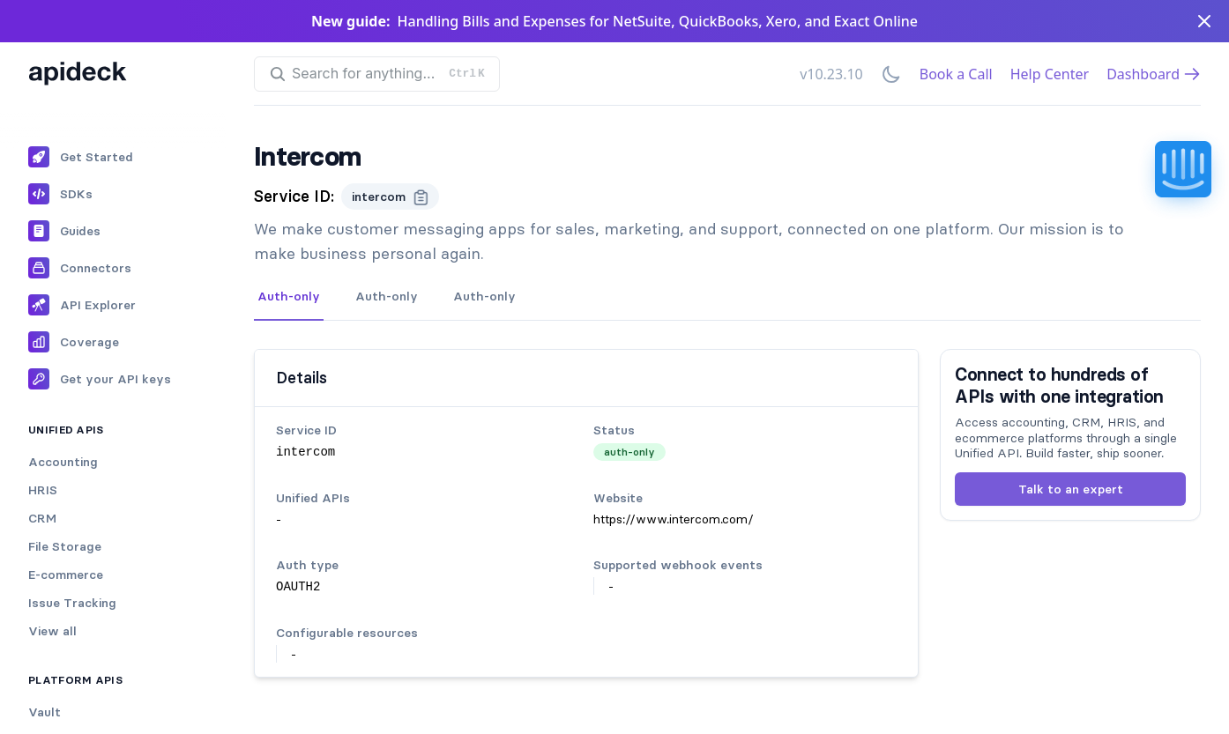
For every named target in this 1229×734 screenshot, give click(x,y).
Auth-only (288, 296)
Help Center (1049, 74)
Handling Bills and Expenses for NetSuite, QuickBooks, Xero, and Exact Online (658, 21)
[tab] (289, 297)
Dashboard (1153, 74)
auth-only (629, 451)
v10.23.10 (831, 74)
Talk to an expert (1070, 489)
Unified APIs (66, 429)
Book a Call (956, 74)
